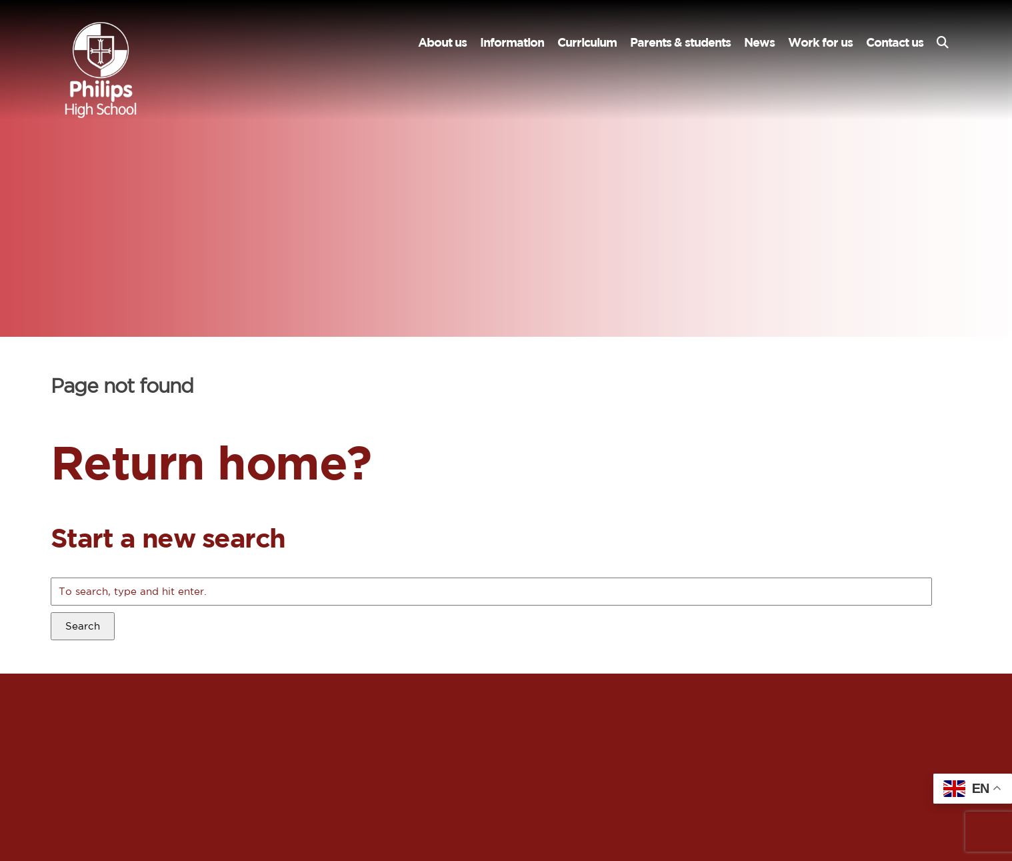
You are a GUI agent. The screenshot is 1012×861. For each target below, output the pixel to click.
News (759, 42)
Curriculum (587, 42)
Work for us (820, 42)
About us (442, 42)
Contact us (894, 42)
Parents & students (680, 42)
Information (512, 42)
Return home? (211, 462)
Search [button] (82, 626)
